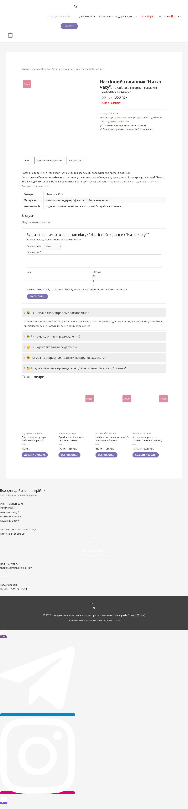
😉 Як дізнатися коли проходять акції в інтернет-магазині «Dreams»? (75, 359)
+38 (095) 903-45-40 (11, 568)
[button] (19, 487)
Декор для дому (61, 59)
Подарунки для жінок (139, 108)
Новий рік (139, 16)
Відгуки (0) (76, 151)
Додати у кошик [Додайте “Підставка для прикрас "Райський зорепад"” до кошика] (36, 446)
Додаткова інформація (50, 151)
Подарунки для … (116, 16)
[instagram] (94, 596)
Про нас (94, 534)
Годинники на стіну (148, 172)
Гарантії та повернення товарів (94, 547)
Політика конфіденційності (94, 551)
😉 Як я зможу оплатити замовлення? (52, 328)
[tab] (27, 151)
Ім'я (29, 263)
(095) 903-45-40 (78, 16)
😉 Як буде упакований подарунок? (50, 338)
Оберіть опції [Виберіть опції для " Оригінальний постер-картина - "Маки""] (71, 446)
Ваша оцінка (34, 237)
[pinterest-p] (94, 600)
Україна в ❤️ (157, 16)
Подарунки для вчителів (118, 112)
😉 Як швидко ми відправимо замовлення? (56, 304)
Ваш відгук (34, 243)
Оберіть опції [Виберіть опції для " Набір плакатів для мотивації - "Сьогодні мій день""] (108, 446)
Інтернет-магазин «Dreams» (36, 59)
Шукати (60, 25)
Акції (94, 529)
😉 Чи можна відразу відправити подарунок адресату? (64, 349)
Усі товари (96, 16)
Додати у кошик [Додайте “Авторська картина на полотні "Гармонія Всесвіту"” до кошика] (147, 446)
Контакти (94, 538)
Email (98, 263)
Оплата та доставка (94, 543)
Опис (27, 151)
